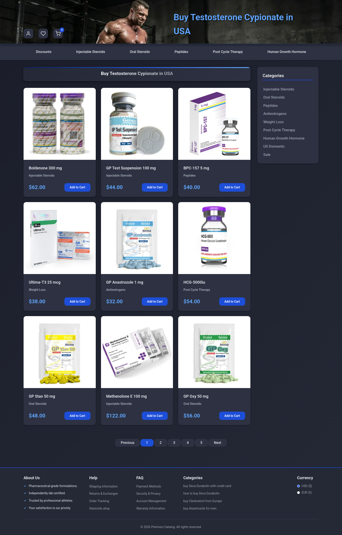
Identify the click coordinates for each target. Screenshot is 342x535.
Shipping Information (103, 486)
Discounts (43, 52)
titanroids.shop (99, 508)
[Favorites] (43, 33)
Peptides (181, 52)
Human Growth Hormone (286, 52)
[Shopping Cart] (58, 33)
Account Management (151, 501)
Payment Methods (148, 486)
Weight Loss (273, 122)
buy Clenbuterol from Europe (202, 501)
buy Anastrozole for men (199, 509)
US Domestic (274, 147)
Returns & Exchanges (103, 494)
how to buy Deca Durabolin (201, 494)
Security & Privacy (148, 494)
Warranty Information (150, 508)
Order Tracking (99, 501)
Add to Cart (77, 187)
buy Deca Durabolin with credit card (207, 486)
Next (217, 443)
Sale (266, 155)
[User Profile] (28, 33)
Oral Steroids (140, 52)
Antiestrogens (275, 114)
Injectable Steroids (90, 52)
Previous (127, 443)
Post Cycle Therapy (228, 52)
